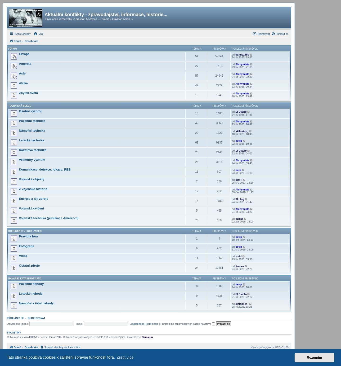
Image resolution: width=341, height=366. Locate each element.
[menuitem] (38, 34)
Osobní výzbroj (30, 111)
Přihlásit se (15, 318)
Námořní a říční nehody (36, 303)
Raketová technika (32, 150)
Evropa (24, 54)
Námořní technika (32, 130)
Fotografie (26, 246)
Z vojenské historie (33, 189)
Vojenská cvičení (31, 208)
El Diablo (241, 111)
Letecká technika (31, 140)
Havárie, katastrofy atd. (25, 278)
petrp (238, 140)
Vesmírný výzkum (32, 160)
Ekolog (239, 199)
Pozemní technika (32, 121)
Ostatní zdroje (29, 265)
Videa (23, 256)
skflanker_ (241, 131)
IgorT (238, 179)
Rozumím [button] (314, 357)
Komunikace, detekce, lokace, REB (45, 169)
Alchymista (242, 64)
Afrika (23, 83)
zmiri (238, 256)
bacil (238, 170)
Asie (22, 73)
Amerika (25, 63)
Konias (239, 266)
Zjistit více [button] (125, 357)
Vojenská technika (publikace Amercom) (48, 218)
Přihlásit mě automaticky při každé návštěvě (188, 323)
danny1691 (242, 54)
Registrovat (36, 318)
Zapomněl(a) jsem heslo (144, 323)
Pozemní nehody (31, 284)
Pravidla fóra (28, 236)
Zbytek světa (28, 93)
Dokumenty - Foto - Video (25, 231)
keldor (239, 218)
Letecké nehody (31, 293)
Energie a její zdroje (33, 198)
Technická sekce (19, 106)
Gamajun (147, 337)
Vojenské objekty (31, 179)
